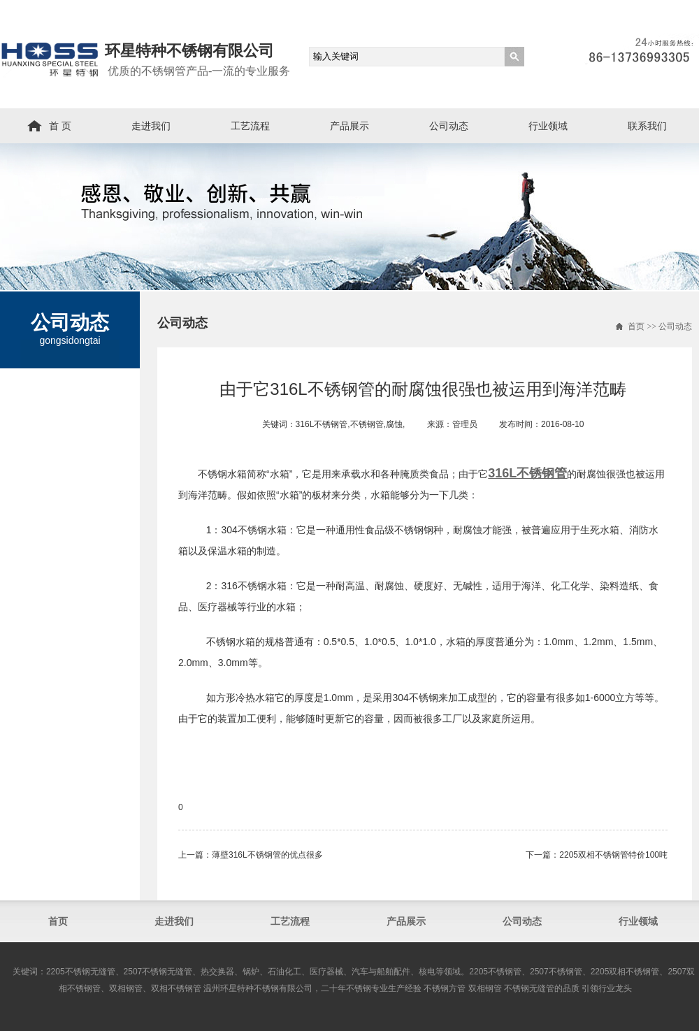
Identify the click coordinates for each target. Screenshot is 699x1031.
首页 (636, 326)
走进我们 (151, 125)
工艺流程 (250, 125)
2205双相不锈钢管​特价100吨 (613, 855)
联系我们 (647, 125)
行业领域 (548, 125)
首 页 (60, 125)
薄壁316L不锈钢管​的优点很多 (267, 855)
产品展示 (349, 125)
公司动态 (448, 125)
